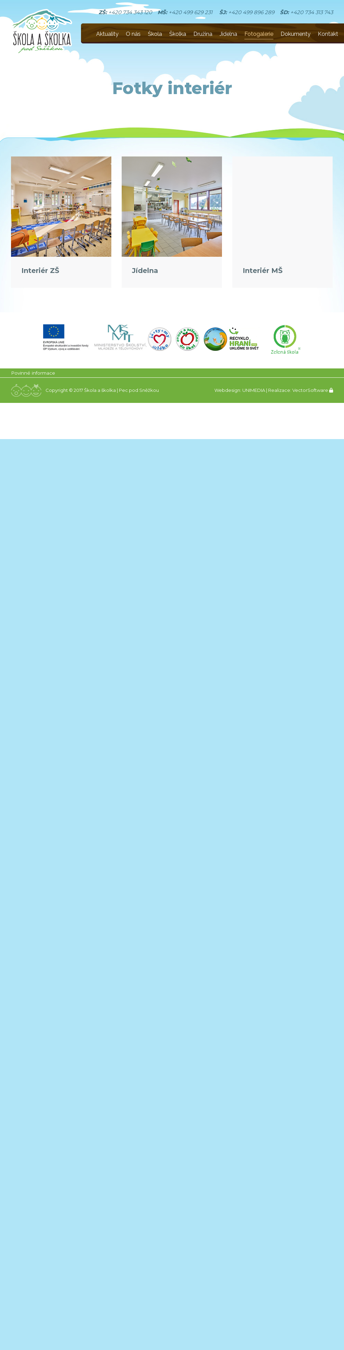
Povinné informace (33, 373)
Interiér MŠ (263, 270)
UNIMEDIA (253, 390)
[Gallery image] (61, 206)
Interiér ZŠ (40, 270)
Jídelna (145, 270)
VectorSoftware (310, 390)
